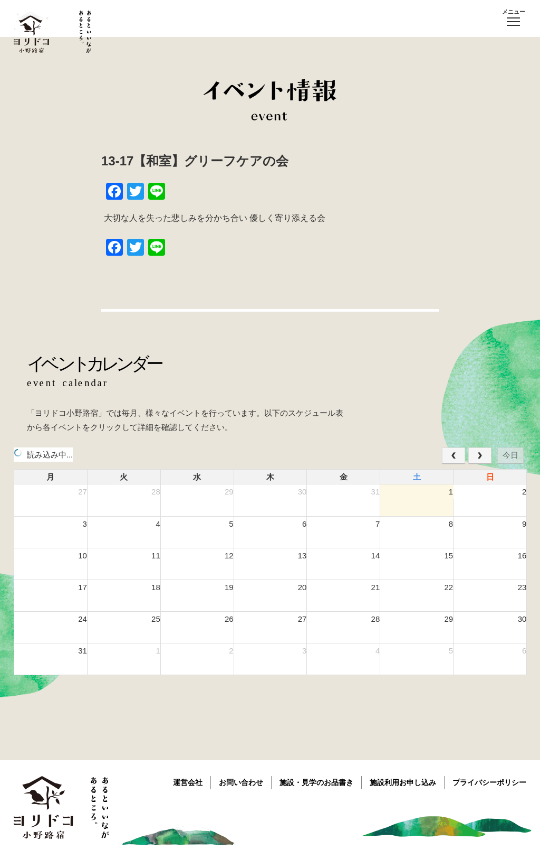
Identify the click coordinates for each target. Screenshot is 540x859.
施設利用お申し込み (403, 782)
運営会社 (187, 782)
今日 (510, 455)
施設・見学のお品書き (316, 782)
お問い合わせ (241, 782)
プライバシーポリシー (489, 782)
